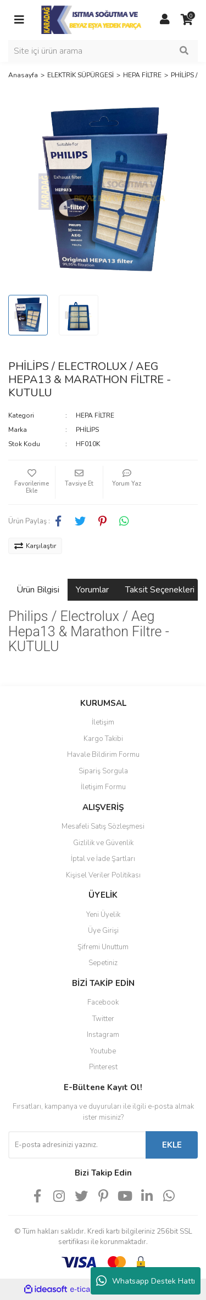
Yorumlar (92, 590)
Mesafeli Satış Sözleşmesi (103, 826)
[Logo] (92, 19)
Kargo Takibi (103, 739)
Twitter (103, 1019)
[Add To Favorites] (31, 482)
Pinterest (103, 1067)
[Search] (103, 51)
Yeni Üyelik (103, 915)
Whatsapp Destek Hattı (145, 1281)
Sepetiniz (103, 963)
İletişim (103, 722)
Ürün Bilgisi (37, 590)
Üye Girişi (103, 931)
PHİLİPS (87, 429)
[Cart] (187, 20)
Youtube (103, 1051)
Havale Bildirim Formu (103, 755)
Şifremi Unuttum (103, 947)
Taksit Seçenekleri (159, 590)
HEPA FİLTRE (95, 415)
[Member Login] (165, 20)
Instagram (103, 1035)
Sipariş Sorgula (103, 771)
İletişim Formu (103, 787)
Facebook (103, 1002)
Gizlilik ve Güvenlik (103, 843)
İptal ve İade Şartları (103, 859)
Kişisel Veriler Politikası (103, 875)
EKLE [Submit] (172, 1144)
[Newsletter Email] (77, 1145)
